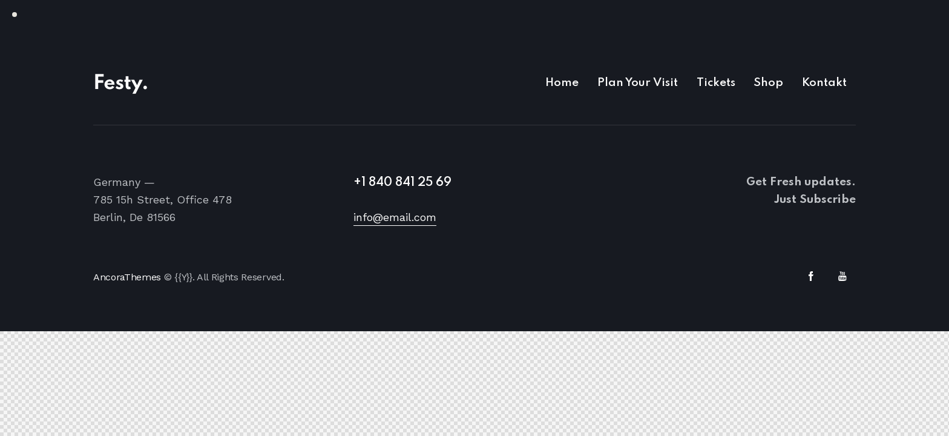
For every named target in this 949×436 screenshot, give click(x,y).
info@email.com (394, 217)
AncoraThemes (127, 277)
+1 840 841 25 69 (402, 183)
